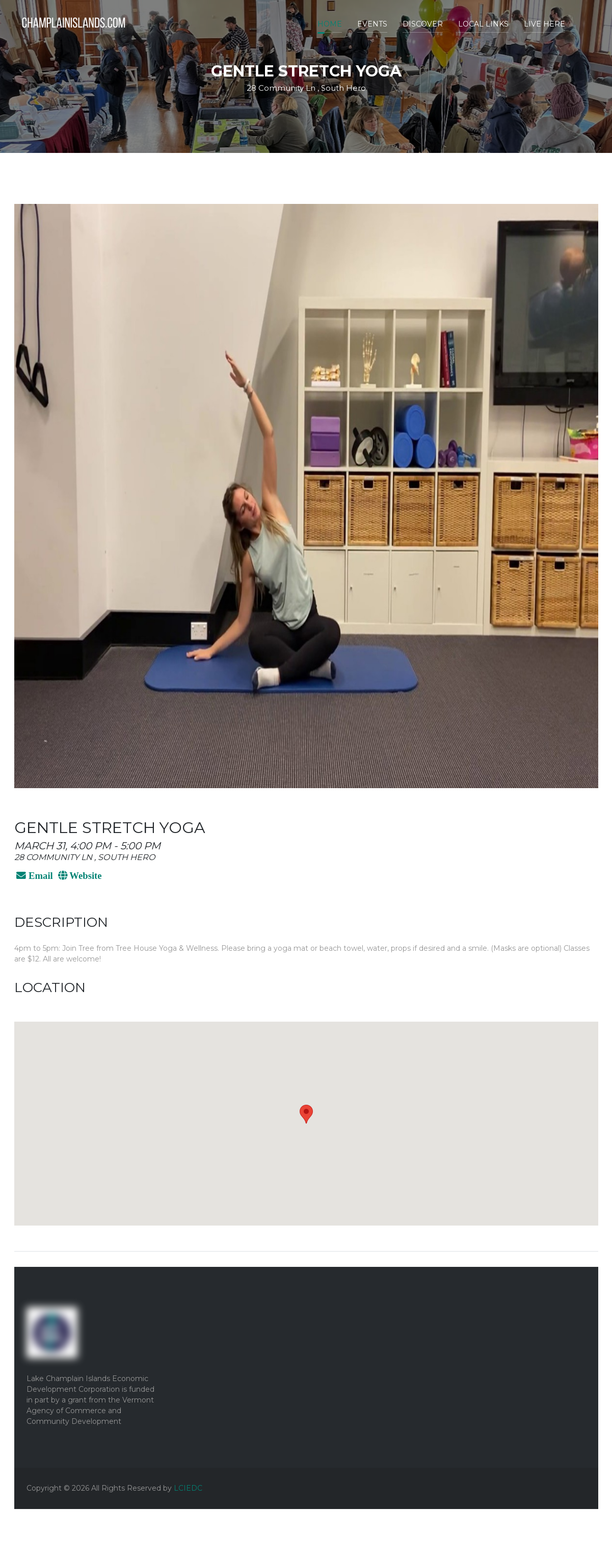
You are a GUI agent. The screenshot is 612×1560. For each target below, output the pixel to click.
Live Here (544, 24)
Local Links (483, 24)
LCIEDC (188, 1488)
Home (329, 24)
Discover (423, 24)
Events (372, 24)
